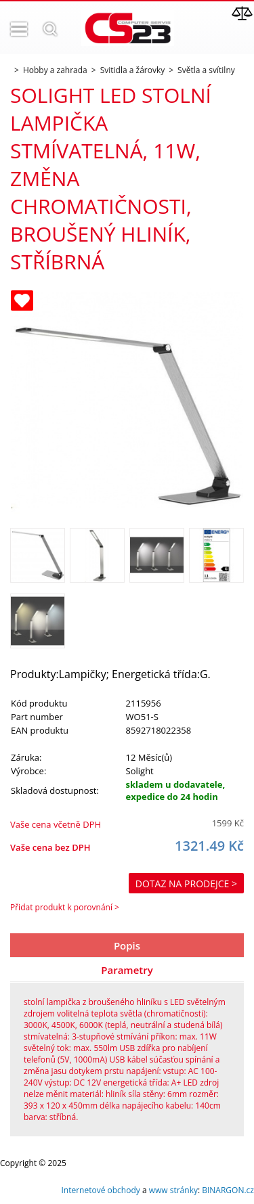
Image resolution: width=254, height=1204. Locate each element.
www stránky (173, 1190)
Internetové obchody (100, 1190)
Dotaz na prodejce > (186, 883)
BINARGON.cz (228, 1190)
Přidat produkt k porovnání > (64, 907)
